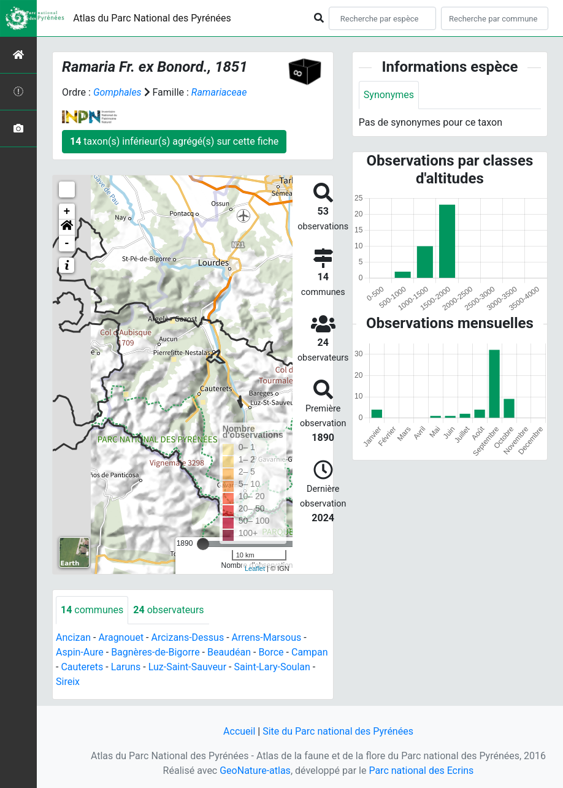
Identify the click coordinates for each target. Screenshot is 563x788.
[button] (67, 227)
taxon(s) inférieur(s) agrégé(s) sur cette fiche (174, 141)
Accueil (239, 731)
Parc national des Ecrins (421, 770)
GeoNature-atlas (255, 770)
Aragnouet (121, 637)
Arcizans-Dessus (187, 637)
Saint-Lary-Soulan (272, 667)
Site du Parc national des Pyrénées (337, 731)
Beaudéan (229, 652)
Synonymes (389, 95)
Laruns (126, 667)
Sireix (68, 681)
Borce (270, 652)
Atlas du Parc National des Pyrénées (152, 18)
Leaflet (255, 568)
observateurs (168, 610)
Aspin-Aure (80, 652)
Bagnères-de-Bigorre (155, 652)
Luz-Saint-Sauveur (187, 667)
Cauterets (82, 667)
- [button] (67, 243)
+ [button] (67, 211)
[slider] (203, 544)
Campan (309, 652)
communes (92, 610)
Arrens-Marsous (267, 637)
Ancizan (73, 637)
